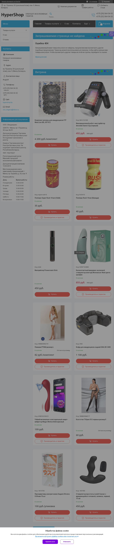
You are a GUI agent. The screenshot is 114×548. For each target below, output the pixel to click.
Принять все (50, 542)
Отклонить (67, 542)
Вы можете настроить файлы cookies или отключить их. (56, 536)
